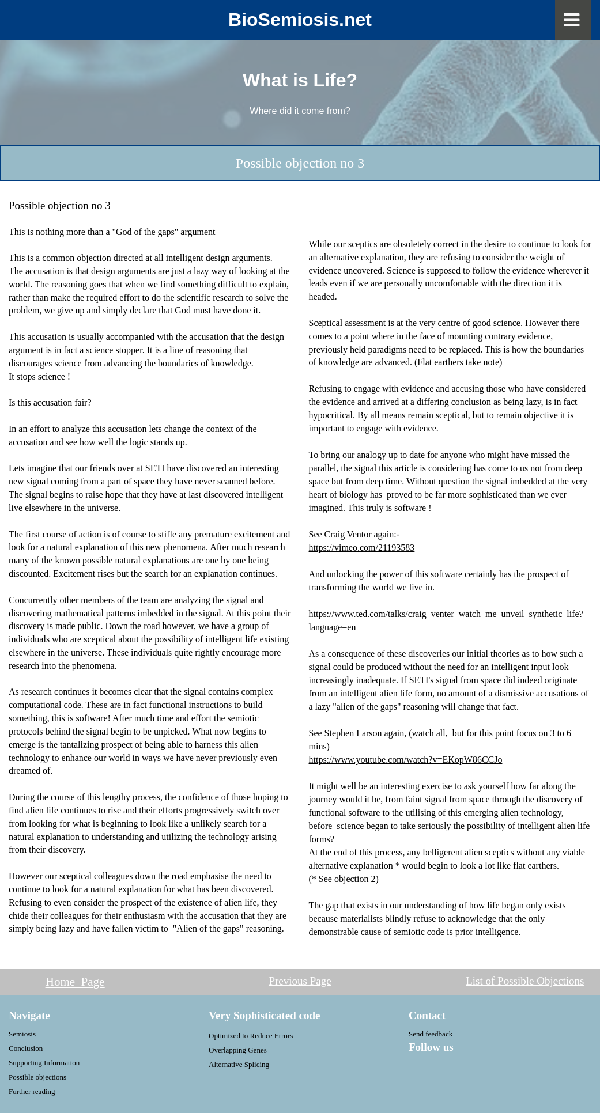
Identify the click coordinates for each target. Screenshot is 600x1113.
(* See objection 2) (344, 879)
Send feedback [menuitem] (430, 1033)
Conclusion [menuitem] (26, 1048)
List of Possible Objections (525, 981)
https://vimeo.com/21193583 (362, 547)
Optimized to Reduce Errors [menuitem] (251, 1035)
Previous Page (300, 981)
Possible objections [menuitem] (37, 1077)
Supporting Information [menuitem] (44, 1062)
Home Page (75, 982)
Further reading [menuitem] (32, 1091)
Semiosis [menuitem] (22, 1033)
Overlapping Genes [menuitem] (238, 1050)
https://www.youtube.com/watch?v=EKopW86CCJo (406, 759)
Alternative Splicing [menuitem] (239, 1064)
